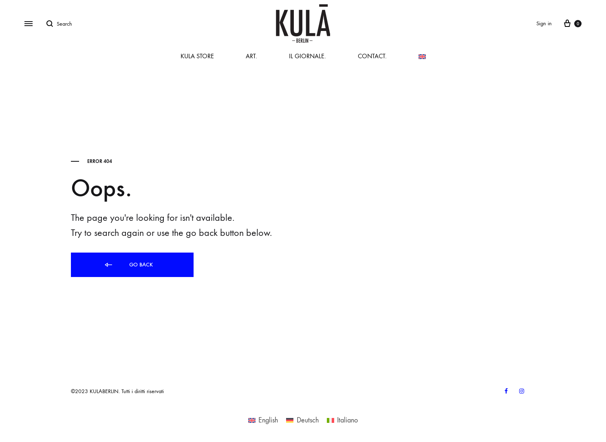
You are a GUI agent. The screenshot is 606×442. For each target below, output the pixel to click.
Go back (128, 265)
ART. (251, 56)
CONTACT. (372, 56)
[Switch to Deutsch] (302, 420)
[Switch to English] (263, 420)
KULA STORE (197, 56)
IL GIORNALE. (307, 56)
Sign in (544, 23)
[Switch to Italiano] (342, 420)
